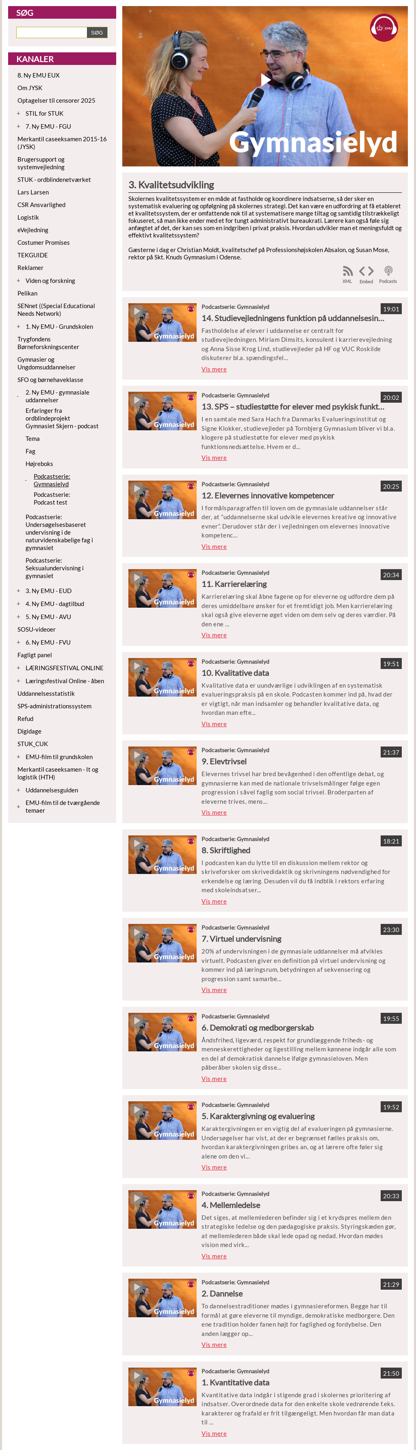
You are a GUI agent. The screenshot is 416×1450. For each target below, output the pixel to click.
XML (347, 281)
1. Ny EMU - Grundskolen (59, 326)
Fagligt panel (34, 654)
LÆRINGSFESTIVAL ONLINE (65, 667)
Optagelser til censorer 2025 (56, 100)
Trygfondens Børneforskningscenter (48, 342)
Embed (366, 281)
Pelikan (27, 293)
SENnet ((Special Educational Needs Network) (56, 309)
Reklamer (30, 267)
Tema (33, 438)
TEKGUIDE (32, 255)
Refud (25, 718)
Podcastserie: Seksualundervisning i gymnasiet (55, 568)
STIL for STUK (44, 113)
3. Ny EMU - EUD (49, 590)
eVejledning (32, 229)
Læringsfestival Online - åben (65, 680)
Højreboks (39, 463)
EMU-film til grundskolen (59, 756)
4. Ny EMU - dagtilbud (55, 603)
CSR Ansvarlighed (41, 204)
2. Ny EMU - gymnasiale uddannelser (57, 395)
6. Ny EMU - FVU (48, 642)
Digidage (29, 731)
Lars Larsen (33, 192)
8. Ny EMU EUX (38, 75)
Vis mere (214, 369)
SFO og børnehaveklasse (50, 379)
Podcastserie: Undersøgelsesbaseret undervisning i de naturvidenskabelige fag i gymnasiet (59, 532)
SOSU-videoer (36, 629)
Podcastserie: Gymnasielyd (52, 480)
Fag (30, 451)
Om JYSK (29, 87)
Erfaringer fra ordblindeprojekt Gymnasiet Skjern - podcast (62, 418)
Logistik (28, 217)
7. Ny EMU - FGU (48, 126)
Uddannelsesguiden (52, 790)
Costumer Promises (43, 242)
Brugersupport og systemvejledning (41, 162)
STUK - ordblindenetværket (54, 179)
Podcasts (388, 281)
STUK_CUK (32, 743)
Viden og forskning (50, 280)
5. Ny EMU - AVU (48, 616)
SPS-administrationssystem (54, 706)
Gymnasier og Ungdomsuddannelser (46, 363)
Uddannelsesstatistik (46, 693)
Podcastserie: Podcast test (52, 498)
